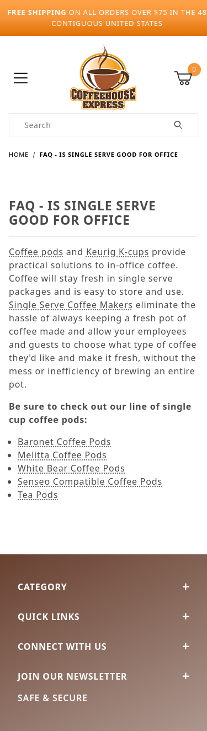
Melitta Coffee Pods (62, 455)
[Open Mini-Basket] (186, 78)
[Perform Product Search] (179, 125)
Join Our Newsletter (103, 676)
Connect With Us (103, 646)
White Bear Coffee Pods (71, 468)
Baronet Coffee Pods (64, 442)
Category (103, 587)
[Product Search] (84, 125)
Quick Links (103, 617)
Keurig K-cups (117, 252)
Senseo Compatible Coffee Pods (90, 481)
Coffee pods (36, 252)
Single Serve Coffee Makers (71, 305)
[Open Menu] (21, 79)
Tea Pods (38, 495)
